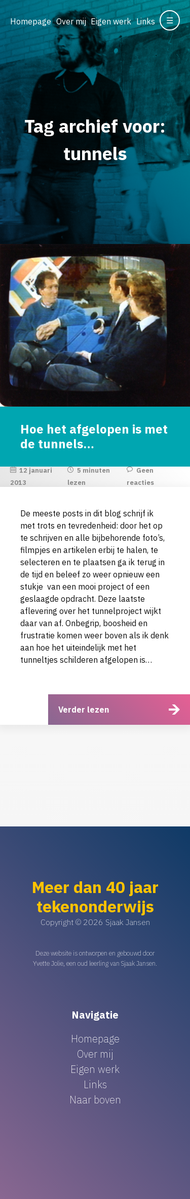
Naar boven (95, 1099)
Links (145, 21)
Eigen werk (111, 21)
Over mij (71, 21)
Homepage (30, 21)
